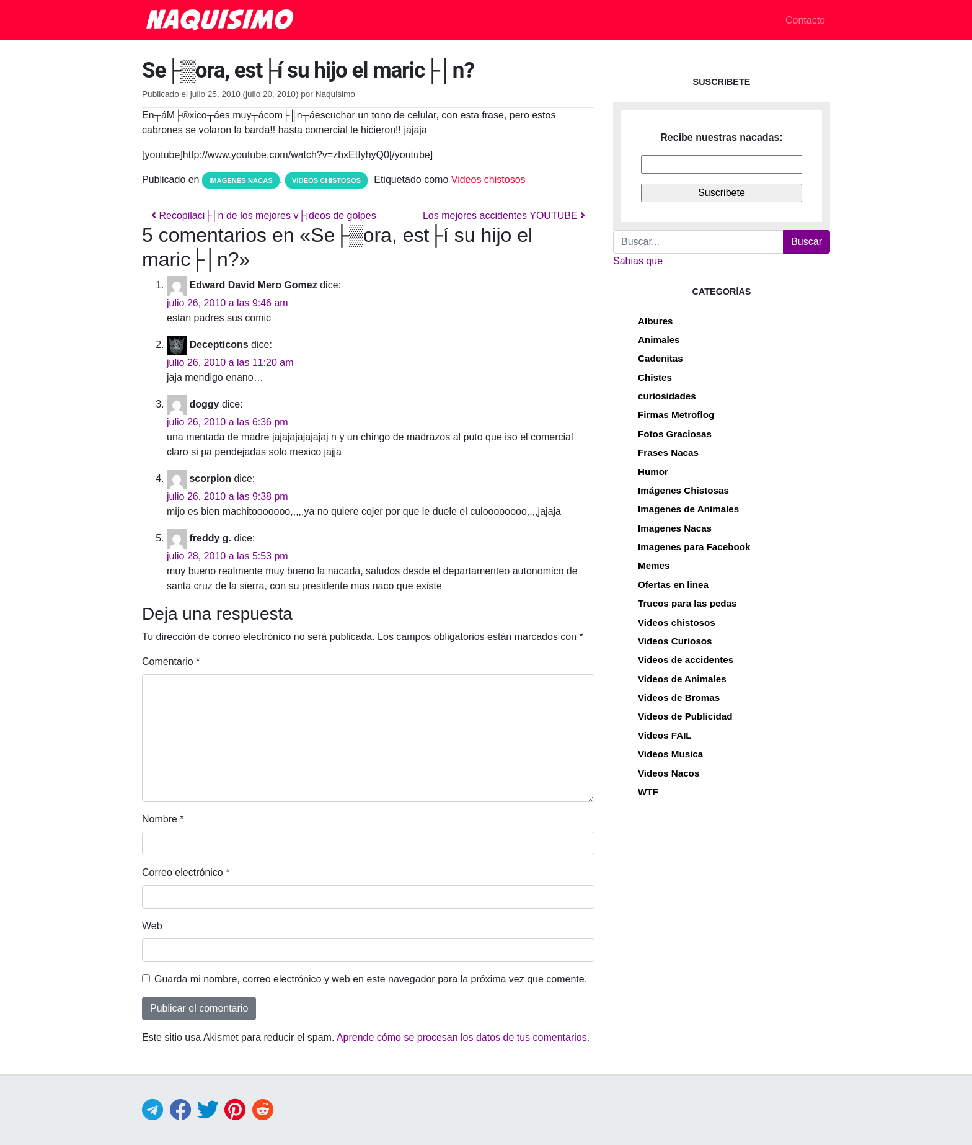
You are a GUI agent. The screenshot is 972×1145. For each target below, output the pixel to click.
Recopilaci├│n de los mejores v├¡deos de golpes (263, 215)
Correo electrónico (185, 872)
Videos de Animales (682, 679)
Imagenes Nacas (241, 180)
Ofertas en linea (673, 584)
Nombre (163, 819)
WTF (648, 791)
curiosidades (667, 396)
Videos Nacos (668, 773)
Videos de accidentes (685, 659)
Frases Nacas (668, 452)
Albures (655, 321)
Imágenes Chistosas (683, 490)
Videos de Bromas (679, 697)
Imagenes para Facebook (694, 546)
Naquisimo (335, 94)
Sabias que (638, 261)
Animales (659, 339)
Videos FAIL (665, 735)
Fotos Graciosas (675, 434)
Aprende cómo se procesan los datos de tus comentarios (462, 1037)
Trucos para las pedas (687, 603)
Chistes (655, 377)
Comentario (171, 661)
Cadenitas (660, 358)
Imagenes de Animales (688, 509)
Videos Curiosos (675, 641)
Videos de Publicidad (685, 716)
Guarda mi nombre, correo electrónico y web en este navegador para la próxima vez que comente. (370, 979)
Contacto (805, 20)
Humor (653, 471)
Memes (654, 565)
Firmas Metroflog (676, 414)
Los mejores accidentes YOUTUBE (504, 215)
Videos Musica (670, 754)
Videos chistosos (326, 180)
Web (152, 925)
